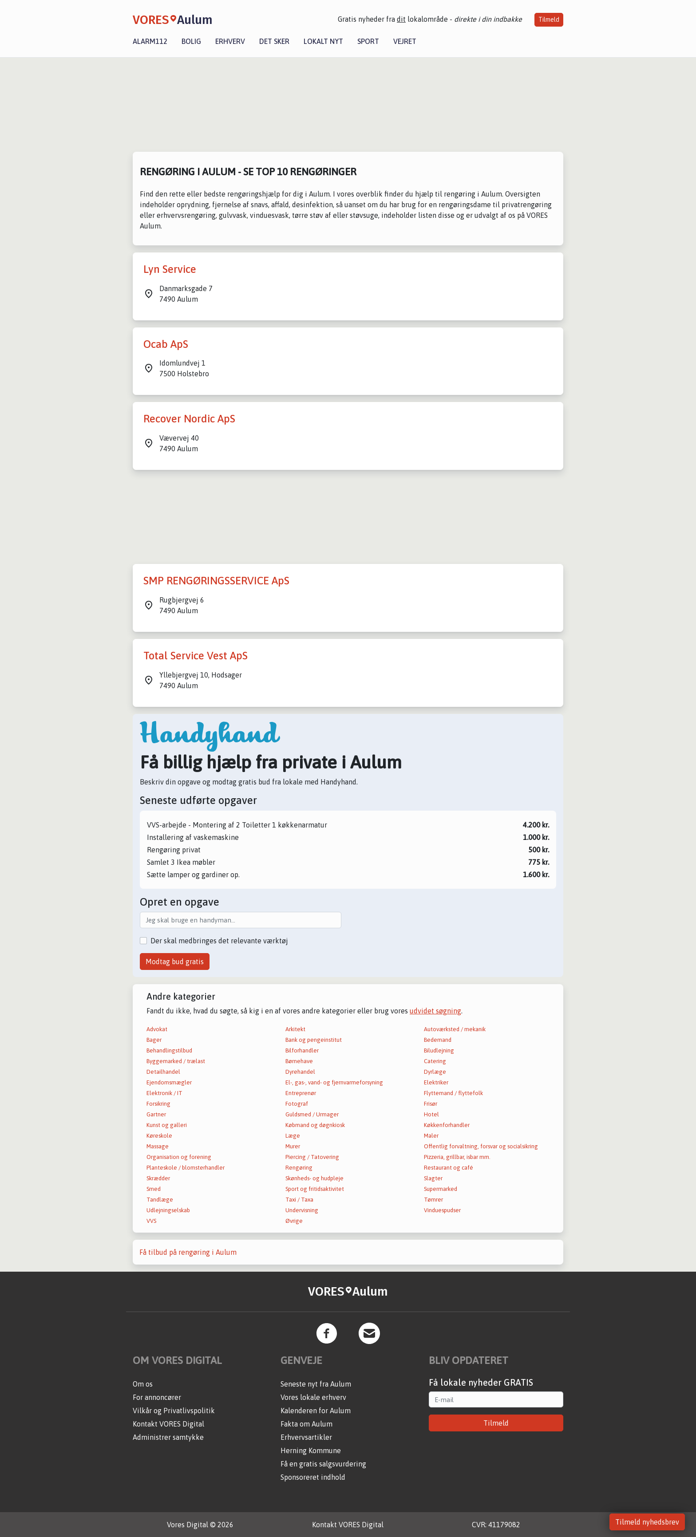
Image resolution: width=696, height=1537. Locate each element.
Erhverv (230, 41)
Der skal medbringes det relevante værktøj (219, 941)
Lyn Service (169, 269)
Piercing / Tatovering (312, 1157)
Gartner (156, 1114)
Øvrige (294, 1221)
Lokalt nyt (323, 41)
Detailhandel (163, 1071)
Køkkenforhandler (447, 1125)
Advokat (156, 1029)
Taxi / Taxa (299, 1199)
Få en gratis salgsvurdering (323, 1464)
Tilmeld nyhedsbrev (647, 1522)
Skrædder (158, 1178)
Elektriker (436, 1082)
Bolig (191, 41)
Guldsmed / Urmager (312, 1114)
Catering (435, 1061)
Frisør (430, 1103)
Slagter (433, 1178)
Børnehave (299, 1061)
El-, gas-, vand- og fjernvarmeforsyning (334, 1082)
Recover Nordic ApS (189, 419)
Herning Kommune (311, 1450)
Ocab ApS (165, 344)
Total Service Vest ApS (195, 656)
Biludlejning (439, 1050)
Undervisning (301, 1210)
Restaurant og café (448, 1167)
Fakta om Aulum (306, 1424)
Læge (292, 1135)
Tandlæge (159, 1199)
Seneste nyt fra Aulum (316, 1384)
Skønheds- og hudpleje (314, 1178)
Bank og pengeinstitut (313, 1039)
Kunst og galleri (166, 1125)
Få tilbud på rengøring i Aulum (188, 1252)
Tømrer (433, 1199)
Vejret (404, 41)
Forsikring (158, 1103)
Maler (431, 1135)
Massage (157, 1146)
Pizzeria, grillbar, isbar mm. (457, 1157)
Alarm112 (150, 41)
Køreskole (159, 1135)
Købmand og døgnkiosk (315, 1125)
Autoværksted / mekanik (455, 1029)
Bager (154, 1039)
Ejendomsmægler (169, 1082)
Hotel (431, 1114)
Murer (292, 1146)
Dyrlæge (435, 1071)
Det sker (274, 41)
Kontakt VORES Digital (168, 1424)
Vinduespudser (442, 1210)
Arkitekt (295, 1029)
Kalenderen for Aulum (316, 1411)
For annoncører (157, 1397)
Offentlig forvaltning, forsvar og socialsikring (481, 1146)
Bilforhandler (302, 1050)
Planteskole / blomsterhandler (185, 1167)
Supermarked (440, 1189)
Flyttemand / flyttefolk (453, 1093)
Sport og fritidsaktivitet (314, 1189)
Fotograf (296, 1103)
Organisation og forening (178, 1157)
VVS (151, 1221)
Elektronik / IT (164, 1093)
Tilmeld (548, 19)
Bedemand (437, 1039)
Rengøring (298, 1167)
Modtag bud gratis (175, 962)
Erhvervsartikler (306, 1437)
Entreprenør (300, 1093)
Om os (143, 1384)
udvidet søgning (435, 1011)
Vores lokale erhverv (313, 1397)
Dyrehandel (300, 1071)
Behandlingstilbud (169, 1050)
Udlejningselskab (168, 1210)
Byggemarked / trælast (175, 1061)
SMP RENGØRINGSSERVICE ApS (216, 581)
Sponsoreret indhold (313, 1477)
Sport (368, 41)
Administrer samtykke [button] (168, 1437)
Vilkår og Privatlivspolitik (174, 1411)
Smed (153, 1189)
